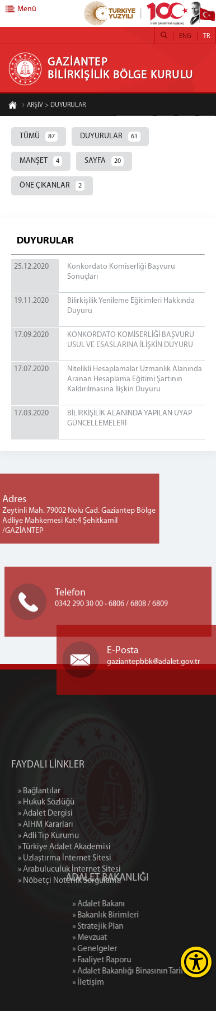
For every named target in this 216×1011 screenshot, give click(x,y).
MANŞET (41, 161)
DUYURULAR (110, 137)
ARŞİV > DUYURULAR (53, 106)
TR (206, 36)
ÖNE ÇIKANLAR (52, 186)
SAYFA (104, 161)
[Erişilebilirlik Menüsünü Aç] (196, 962)
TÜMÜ (39, 137)
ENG (185, 36)
